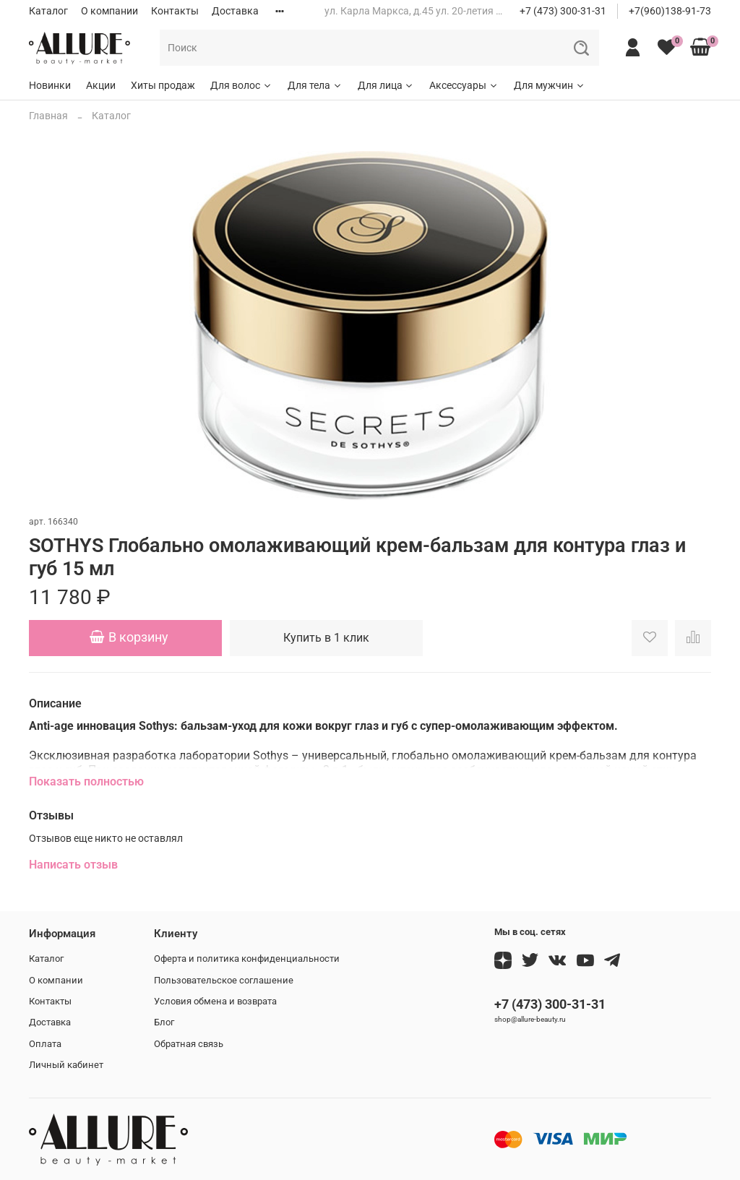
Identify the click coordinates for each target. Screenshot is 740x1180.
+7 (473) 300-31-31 (563, 11)
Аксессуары (464, 85)
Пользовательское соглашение (223, 980)
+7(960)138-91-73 (670, 11)
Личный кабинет (66, 1064)
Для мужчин (549, 85)
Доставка (235, 11)
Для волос (241, 85)
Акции (101, 85)
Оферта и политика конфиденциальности (247, 958)
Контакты (175, 11)
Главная (48, 115)
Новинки (50, 85)
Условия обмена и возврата (215, 1001)
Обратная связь (188, 1043)
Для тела (315, 85)
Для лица (386, 85)
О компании (109, 11)
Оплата (45, 1043)
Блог (164, 1022)
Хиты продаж (163, 85)
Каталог (48, 11)
